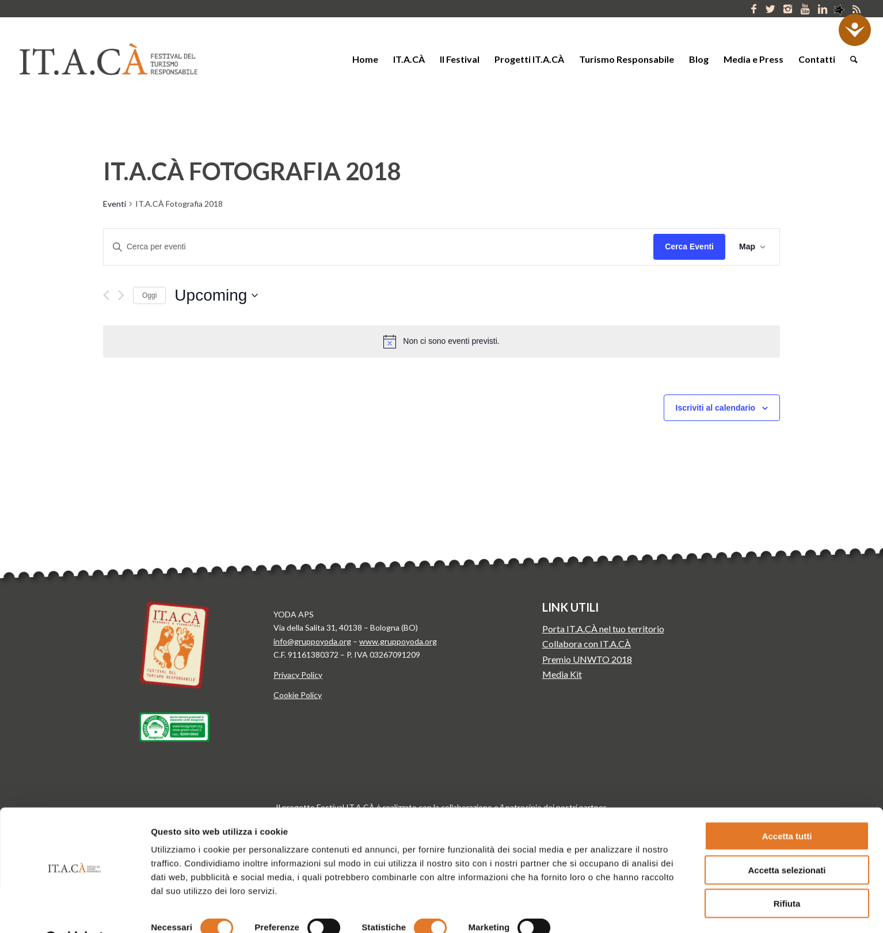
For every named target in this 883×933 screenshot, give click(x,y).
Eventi (114, 203)
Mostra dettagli (603, 910)
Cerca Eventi (689, 246)
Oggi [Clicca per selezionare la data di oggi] (149, 295)
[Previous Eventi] (106, 295)
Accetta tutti (787, 806)
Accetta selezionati (786, 840)
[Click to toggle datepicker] (216, 295)
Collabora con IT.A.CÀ (586, 643)
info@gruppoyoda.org (312, 641)
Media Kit (562, 674)
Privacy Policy (297, 675)
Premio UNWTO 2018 (587, 659)
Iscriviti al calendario (716, 407)
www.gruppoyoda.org (398, 641)
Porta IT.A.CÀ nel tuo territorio (603, 628)
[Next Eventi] (121, 295)
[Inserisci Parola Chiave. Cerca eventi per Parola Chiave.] (378, 247)
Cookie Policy (297, 695)
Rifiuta (787, 874)
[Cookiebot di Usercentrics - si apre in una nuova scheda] (74, 910)
